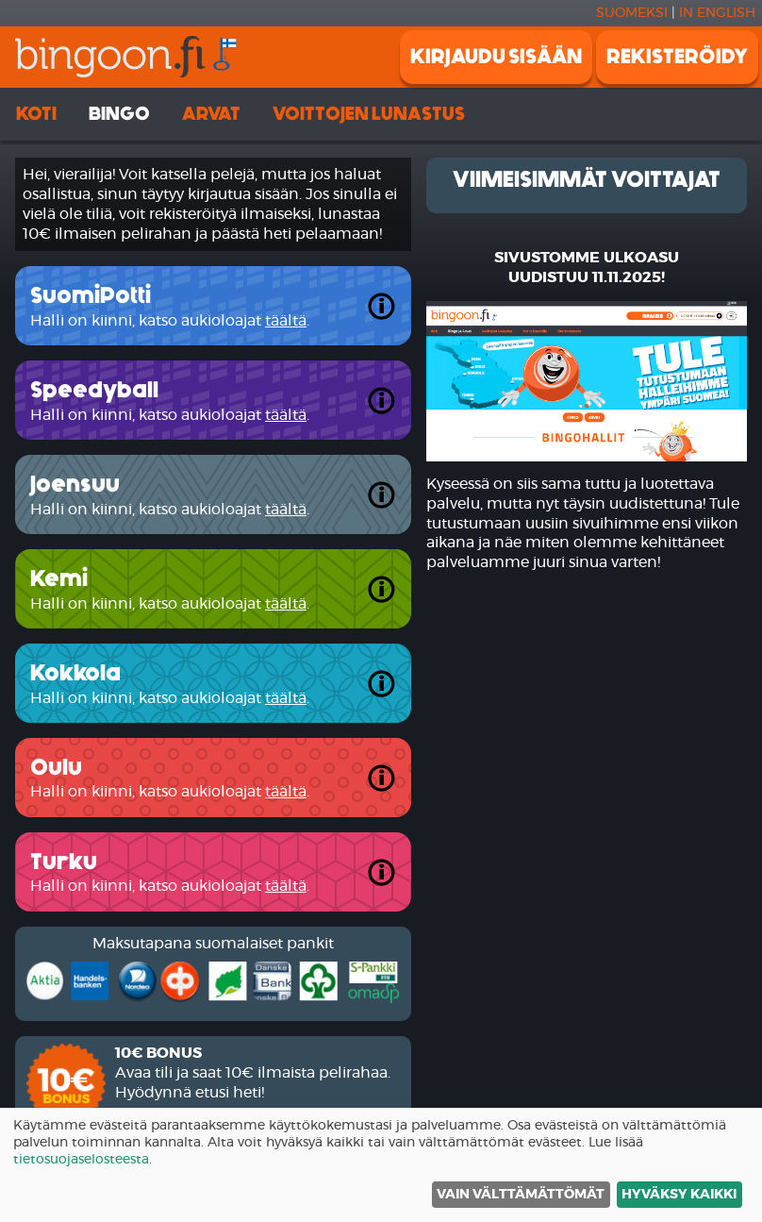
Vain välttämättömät (521, 1194)
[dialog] (381, 1165)
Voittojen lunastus (369, 114)
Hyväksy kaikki (679, 1194)
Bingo (119, 114)
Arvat (211, 114)
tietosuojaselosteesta (81, 1159)
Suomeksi (632, 13)
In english (717, 13)
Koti (36, 114)
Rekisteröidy (677, 56)
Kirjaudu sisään (496, 56)
